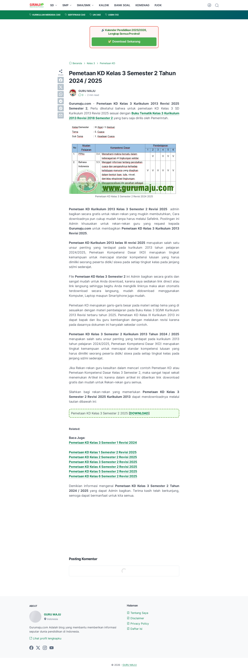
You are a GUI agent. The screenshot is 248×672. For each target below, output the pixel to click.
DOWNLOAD (139, 413)
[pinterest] (61, 108)
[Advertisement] (124, 526)
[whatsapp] (61, 94)
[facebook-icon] (31, 648)
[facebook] (61, 80)
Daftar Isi (134, 628)
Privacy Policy (138, 623)
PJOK (158, 5)
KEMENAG (142, 5)
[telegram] (61, 101)
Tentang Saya (137, 613)
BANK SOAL (122, 5)
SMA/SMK (83, 5)
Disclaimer (135, 618)
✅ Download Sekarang (124, 41)
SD (52, 5)
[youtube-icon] (51, 648)
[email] (61, 115)
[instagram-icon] (45, 648)
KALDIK (104, 5)
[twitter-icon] (38, 648)
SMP (65, 5)
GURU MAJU (52, 614)
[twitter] (61, 87)
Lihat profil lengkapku (45, 638)
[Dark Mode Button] (209, 5)
